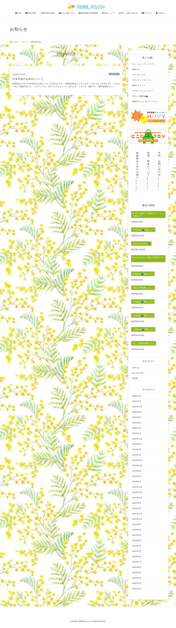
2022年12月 (137, 487)
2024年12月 (137, 439)
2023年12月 (137, 460)
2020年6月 (136, 567)
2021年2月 (136, 546)
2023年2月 (136, 476)
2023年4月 (136, 471)
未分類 (135, 378)
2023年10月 (137, 465)
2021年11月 (137, 519)
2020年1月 (136, 589)
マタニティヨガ (138, 75)
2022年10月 (137, 498)
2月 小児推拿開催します (143, 343)
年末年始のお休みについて (28, 79)
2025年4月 (136, 423)
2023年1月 (136, 481)
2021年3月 (136, 540)
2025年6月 (136, 417)
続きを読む (136, 186)
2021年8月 (136, 524)
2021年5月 (136, 530)
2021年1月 (136, 551)
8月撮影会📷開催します (142, 274)
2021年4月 (136, 535)
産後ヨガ (136, 69)
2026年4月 (136, 396)
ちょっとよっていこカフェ (143, 64)
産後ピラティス (138, 85)
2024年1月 (136, 455)
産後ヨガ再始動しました (143, 288)
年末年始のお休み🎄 (141, 243)
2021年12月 (137, 514)
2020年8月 (136, 556)
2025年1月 (136, 433)
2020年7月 (136, 562)
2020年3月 (136, 583)
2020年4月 (136, 578)
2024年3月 (136, 449)
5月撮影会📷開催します (142, 315)
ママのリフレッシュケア (142, 91)
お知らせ (114, 74)
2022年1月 (136, 508)
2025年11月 (137, 407)
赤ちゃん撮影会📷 (140, 96)
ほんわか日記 (138, 373)
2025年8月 (136, 412)
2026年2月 (136, 401)
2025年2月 (136, 428)
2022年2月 (136, 503)
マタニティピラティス (141, 80)
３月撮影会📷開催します (143, 230)
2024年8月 (136, 444)
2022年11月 (137, 492)
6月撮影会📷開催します (142, 302)
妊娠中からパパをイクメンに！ (145, 101)
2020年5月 (136, 572)
